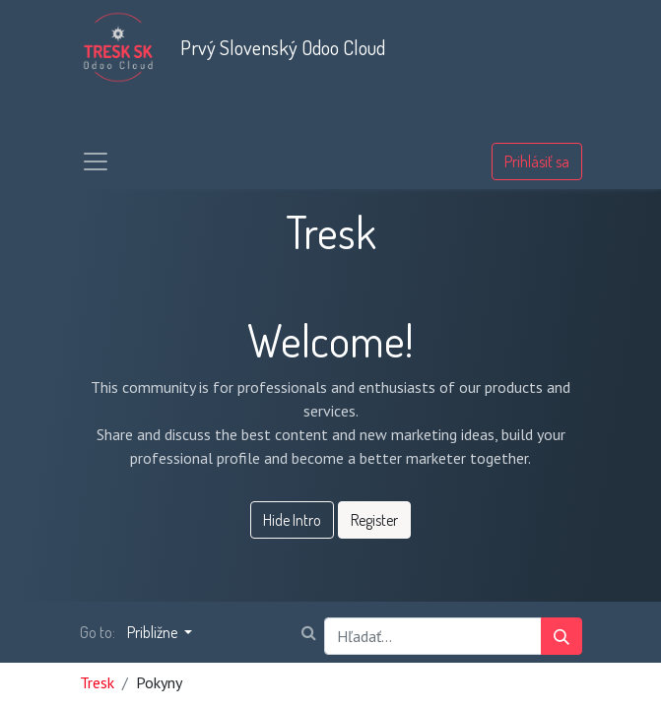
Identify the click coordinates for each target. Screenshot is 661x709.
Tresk (97, 682)
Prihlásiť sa (536, 161)
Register (374, 520)
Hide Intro (292, 520)
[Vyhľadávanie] (561, 636)
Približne (153, 632)
